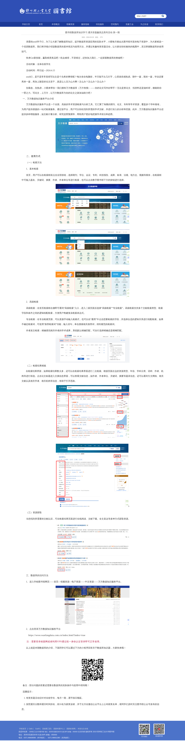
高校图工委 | (47, 729)
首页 (41, 24)
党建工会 (129, 24)
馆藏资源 (70, 24)
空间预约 (115, 24)
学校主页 (26, 24)
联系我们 (159, 24)
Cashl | (38, 729)
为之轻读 (144, 24)
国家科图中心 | (59, 729)
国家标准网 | (72, 729)
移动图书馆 (159, 736)
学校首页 (22, 729)
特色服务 (100, 24)
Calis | (31, 729)
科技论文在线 (83, 729)
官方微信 (144, 736)
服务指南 (85, 24)
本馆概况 (56, 24)
